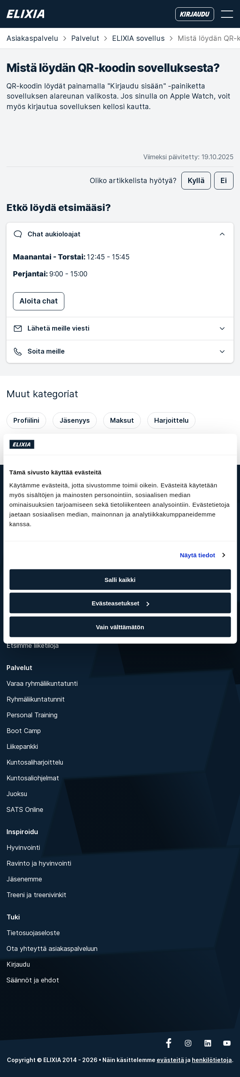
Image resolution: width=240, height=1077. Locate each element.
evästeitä (170, 1059)
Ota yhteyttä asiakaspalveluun (52, 948)
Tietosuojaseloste (33, 933)
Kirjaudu (18, 964)
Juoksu (16, 794)
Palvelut (85, 38)
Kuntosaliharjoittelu (34, 762)
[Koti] (25, 14)
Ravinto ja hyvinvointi (38, 863)
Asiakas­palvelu (32, 38)
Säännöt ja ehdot (32, 980)
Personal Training (31, 715)
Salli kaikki (120, 579)
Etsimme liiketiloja (32, 645)
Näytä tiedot (197, 555)
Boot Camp (23, 731)
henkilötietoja (212, 1059)
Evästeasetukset (120, 603)
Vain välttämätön (120, 626)
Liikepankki (22, 746)
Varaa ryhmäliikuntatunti (42, 683)
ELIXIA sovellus (138, 38)
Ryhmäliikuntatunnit (35, 699)
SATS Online (24, 809)
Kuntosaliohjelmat (32, 778)
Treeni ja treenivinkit (36, 895)
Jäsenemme (24, 879)
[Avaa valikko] (227, 14)
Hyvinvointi (23, 847)
